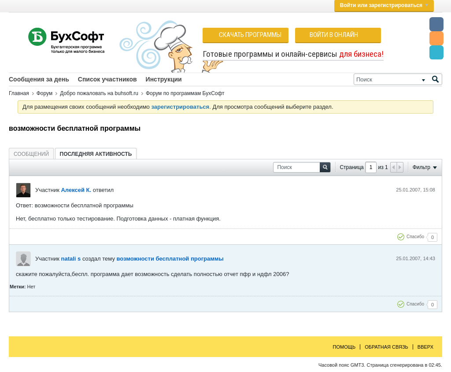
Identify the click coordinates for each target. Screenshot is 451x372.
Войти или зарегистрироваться (384, 5)
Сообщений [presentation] (31, 154)
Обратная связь (386, 347)
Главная (19, 93)
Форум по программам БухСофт (185, 93)
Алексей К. (76, 190)
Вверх (425, 347)
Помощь (344, 347)
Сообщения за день (39, 79)
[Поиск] (398, 79)
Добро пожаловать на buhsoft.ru (99, 93)
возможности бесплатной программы (170, 258)
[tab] (31, 154)
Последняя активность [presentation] (96, 154)
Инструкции (164, 79)
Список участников (107, 79)
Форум (44, 93)
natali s (71, 258)
